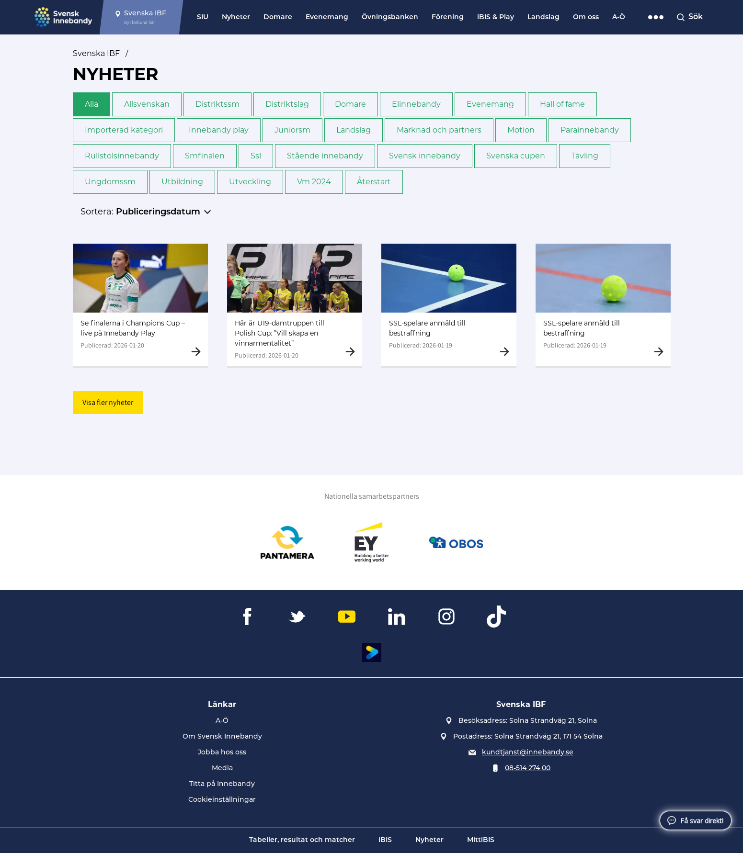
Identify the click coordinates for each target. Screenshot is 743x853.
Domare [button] (350, 104)
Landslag (543, 17)
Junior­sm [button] (292, 130)
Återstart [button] (374, 181)
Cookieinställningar (222, 800)
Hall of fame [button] (562, 104)
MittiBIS (480, 840)
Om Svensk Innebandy (222, 737)
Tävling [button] (584, 155)
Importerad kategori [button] (124, 130)
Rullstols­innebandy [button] (122, 155)
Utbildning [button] (182, 181)
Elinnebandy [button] (416, 104)
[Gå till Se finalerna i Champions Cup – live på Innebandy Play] (140, 305)
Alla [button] (91, 104)
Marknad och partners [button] (439, 130)
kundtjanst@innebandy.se (527, 752)
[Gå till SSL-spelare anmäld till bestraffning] (448, 305)
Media (222, 768)
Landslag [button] (353, 130)
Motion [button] (521, 130)
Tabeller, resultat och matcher (302, 840)
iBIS (385, 840)
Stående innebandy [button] (325, 155)
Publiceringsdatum (158, 212)
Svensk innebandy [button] (424, 155)
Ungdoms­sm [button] (110, 181)
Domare (277, 17)
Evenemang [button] (490, 104)
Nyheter (236, 17)
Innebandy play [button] (219, 130)
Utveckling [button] (250, 181)
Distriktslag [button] (287, 104)
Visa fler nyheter (107, 402)
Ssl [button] (256, 155)
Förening (448, 17)
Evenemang (327, 17)
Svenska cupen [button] (515, 155)
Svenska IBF (96, 53)
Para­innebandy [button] (589, 130)
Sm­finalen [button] (205, 155)
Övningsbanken (390, 17)
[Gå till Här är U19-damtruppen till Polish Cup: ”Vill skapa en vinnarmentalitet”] (294, 305)
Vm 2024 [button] (314, 181)
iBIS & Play (495, 17)
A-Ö (618, 17)
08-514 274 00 (527, 768)
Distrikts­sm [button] (217, 104)
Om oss (586, 17)
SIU (202, 17)
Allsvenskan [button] (147, 104)
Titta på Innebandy (222, 784)
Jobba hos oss (222, 752)
